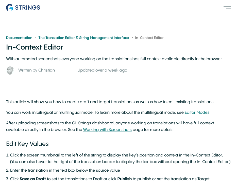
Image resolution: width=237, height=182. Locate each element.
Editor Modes (197, 112)
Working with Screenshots (107, 130)
